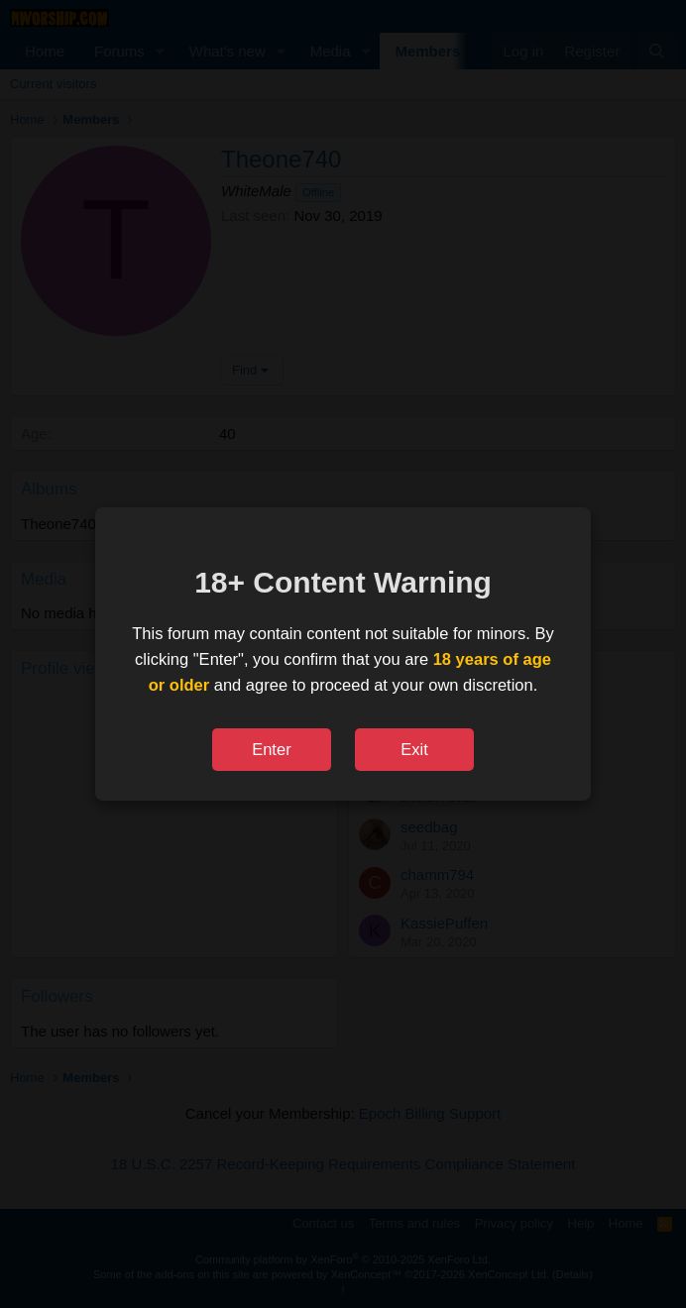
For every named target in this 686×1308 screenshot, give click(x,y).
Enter (271, 749)
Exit (414, 749)
